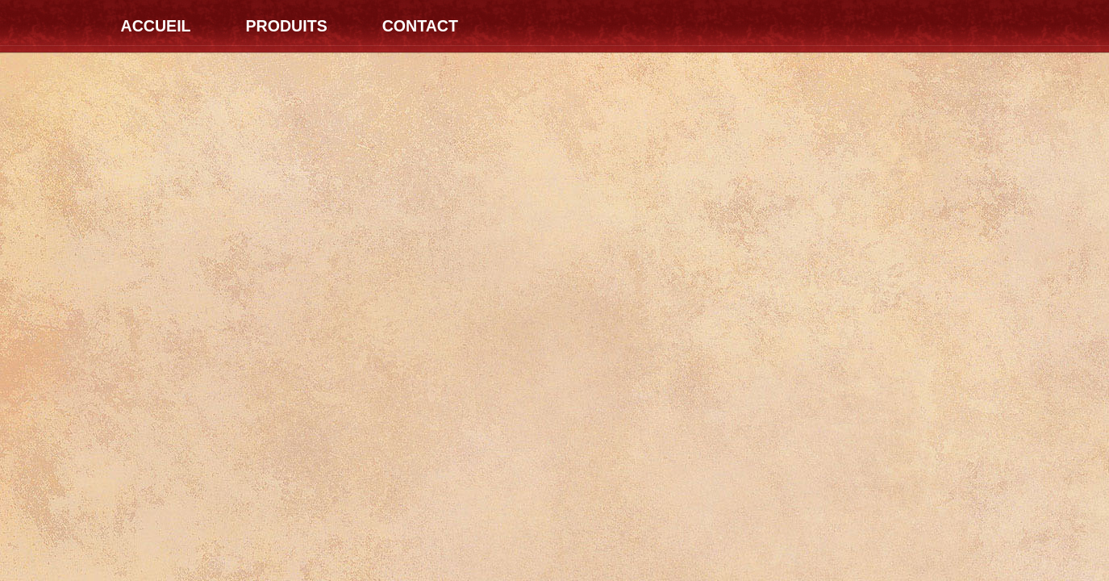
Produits (286, 26)
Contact (420, 26)
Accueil (156, 26)
